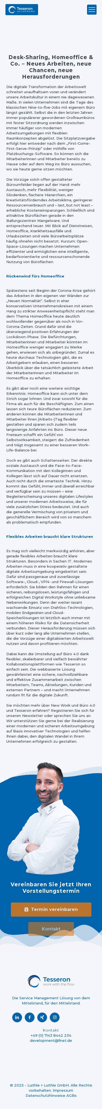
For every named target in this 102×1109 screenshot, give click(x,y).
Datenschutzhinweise (45, 1095)
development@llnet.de (51, 1040)
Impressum (63, 1090)
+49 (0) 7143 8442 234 (51, 1035)
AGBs (71, 1095)
